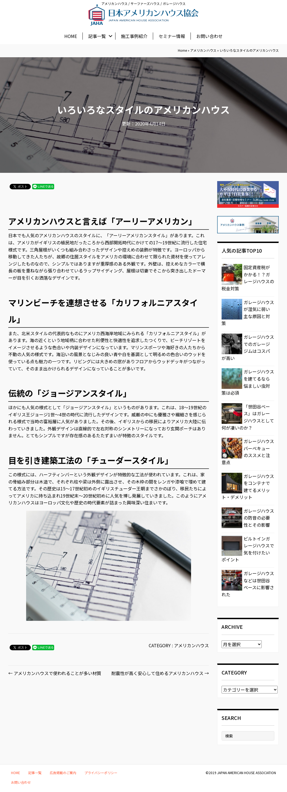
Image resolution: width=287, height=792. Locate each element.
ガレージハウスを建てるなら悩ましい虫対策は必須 (248, 382)
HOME (70, 35)
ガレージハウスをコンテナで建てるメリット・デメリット (248, 487)
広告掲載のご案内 (63, 772)
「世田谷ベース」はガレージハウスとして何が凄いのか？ (248, 417)
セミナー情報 (172, 35)
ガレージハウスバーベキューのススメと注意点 (248, 452)
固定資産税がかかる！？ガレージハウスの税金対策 (248, 278)
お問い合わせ (209, 35)
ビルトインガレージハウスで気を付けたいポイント (248, 549)
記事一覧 (97, 35)
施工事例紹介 (134, 35)
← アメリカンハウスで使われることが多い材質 (54, 673)
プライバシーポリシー (100, 772)
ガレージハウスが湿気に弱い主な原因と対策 (248, 313)
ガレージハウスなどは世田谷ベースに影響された (248, 584)
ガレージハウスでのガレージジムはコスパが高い (248, 347)
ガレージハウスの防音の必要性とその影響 (259, 517)
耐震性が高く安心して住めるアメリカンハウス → (160, 673)
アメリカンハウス (203, 50)
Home (182, 50)
